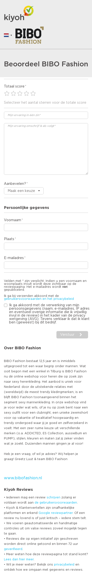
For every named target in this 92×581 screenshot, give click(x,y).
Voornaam (12, 220)
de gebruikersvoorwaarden (56, 502)
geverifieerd (13, 549)
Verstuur (67, 334)
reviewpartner (62, 512)
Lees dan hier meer (19, 559)
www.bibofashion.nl (23, 478)
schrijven (53, 497)
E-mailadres (14, 258)
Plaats (9, 239)
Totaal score (14, 86)
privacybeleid (64, 564)
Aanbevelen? (15, 184)
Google (44, 512)
